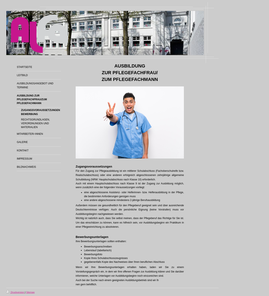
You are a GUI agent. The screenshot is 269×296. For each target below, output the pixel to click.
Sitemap (30, 292)
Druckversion (15, 292)
